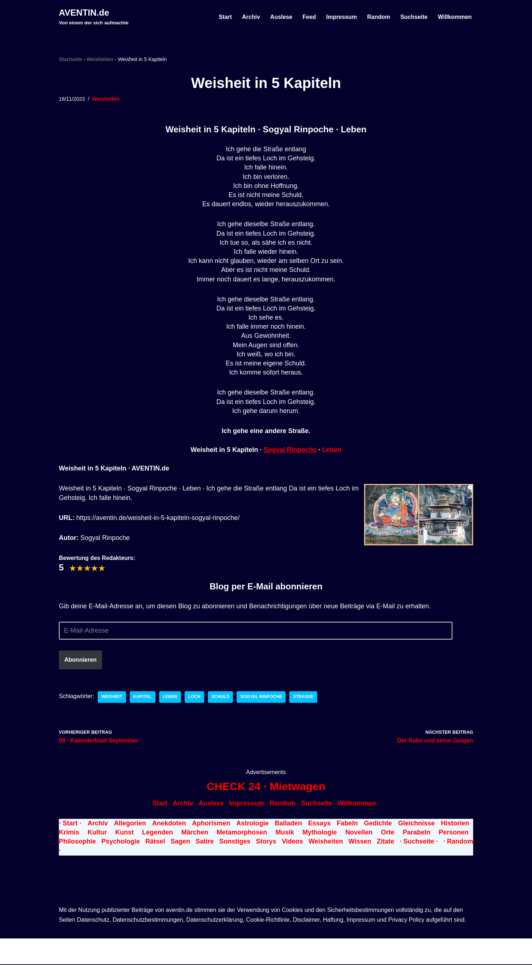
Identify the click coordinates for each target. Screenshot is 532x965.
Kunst (124, 833)
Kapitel (143, 697)
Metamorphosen (242, 833)
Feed (308, 17)
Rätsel (155, 842)
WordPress (143, 946)
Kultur (97, 833)
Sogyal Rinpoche (290, 450)
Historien (455, 824)
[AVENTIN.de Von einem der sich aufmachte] (94, 17)
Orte (387, 833)
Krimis (69, 833)
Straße (304, 697)
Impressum (340, 17)
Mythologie (319, 833)
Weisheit (112, 697)
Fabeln (347, 824)
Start (223, 17)
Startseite (70, 59)
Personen (453, 833)
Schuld (221, 697)
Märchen (194, 833)
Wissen (359, 842)
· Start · (70, 824)
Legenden (157, 833)
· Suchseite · (419, 842)
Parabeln (416, 833)
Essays (319, 824)
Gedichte (378, 824)
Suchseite (413, 17)
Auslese (280, 17)
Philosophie (77, 842)
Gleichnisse (416, 824)
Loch (195, 697)
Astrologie (252, 824)
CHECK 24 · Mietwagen (266, 787)
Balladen (288, 824)
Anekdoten (169, 824)
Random (378, 17)
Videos (292, 842)
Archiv (250, 17)
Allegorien (130, 824)
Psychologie (120, 842)
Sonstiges (234, 842)
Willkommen (455, 17)
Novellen (358, 833)
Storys (266, 842)
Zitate (385, 842)
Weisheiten (99, 59)
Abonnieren (80, 660)
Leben (331, 450)
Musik (284, 833)
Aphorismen (211, 824)
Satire (205, 842)
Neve (66, 946)
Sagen (180, 842)
